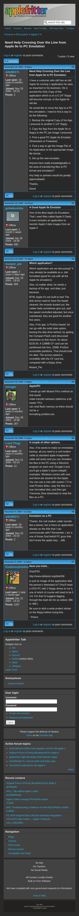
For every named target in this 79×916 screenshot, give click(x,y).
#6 (73, 511)
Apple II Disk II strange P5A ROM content (27, 799)
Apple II (35, 34)
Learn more (11, 669)
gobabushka (14, 208)
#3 (73, 259)
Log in (7, 55)
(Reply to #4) (40, 438)
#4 (73, 382)
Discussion (22, 34)
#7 (73, 562)
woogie (11, 386)
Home (8, 28)
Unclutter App (46, 735)
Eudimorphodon (17, 567)
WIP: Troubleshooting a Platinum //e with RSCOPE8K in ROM (37, 807)
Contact (70, 28)
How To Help (40, 28)
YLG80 (9, 803)
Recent (27, 28)
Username (12, 697)
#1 (73, 67)
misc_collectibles (14, 822)
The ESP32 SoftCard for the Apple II (27, 765)
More (70, 769)
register (18, 55)
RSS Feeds (14, 845)
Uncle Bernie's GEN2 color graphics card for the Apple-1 (37, 748)
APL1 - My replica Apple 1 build (22, 791)
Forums (17, 28)
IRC (14, 648)
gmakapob (11, 787)
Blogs (11, 837)
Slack (15, 662)
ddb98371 (13, 72)
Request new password (21, 717)
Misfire (15, 659)
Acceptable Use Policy (19, 853)
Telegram (16, 666)
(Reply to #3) (40, 382)
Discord (16, 655)
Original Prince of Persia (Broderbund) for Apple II (34, 752)
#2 (73, 203)
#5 (73, 438)
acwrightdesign (13, 795)
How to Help (39, 895)
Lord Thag (13, 443)
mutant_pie (14, 264)
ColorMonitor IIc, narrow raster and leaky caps (32, 761)
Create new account (19, 713)
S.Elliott (10, 811)
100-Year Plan (56, 28)
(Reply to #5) (39, 511)
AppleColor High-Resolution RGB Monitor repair (33, 757)
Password (12, 705)
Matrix (15, 651)
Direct (29, 735)
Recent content (16, 683)
